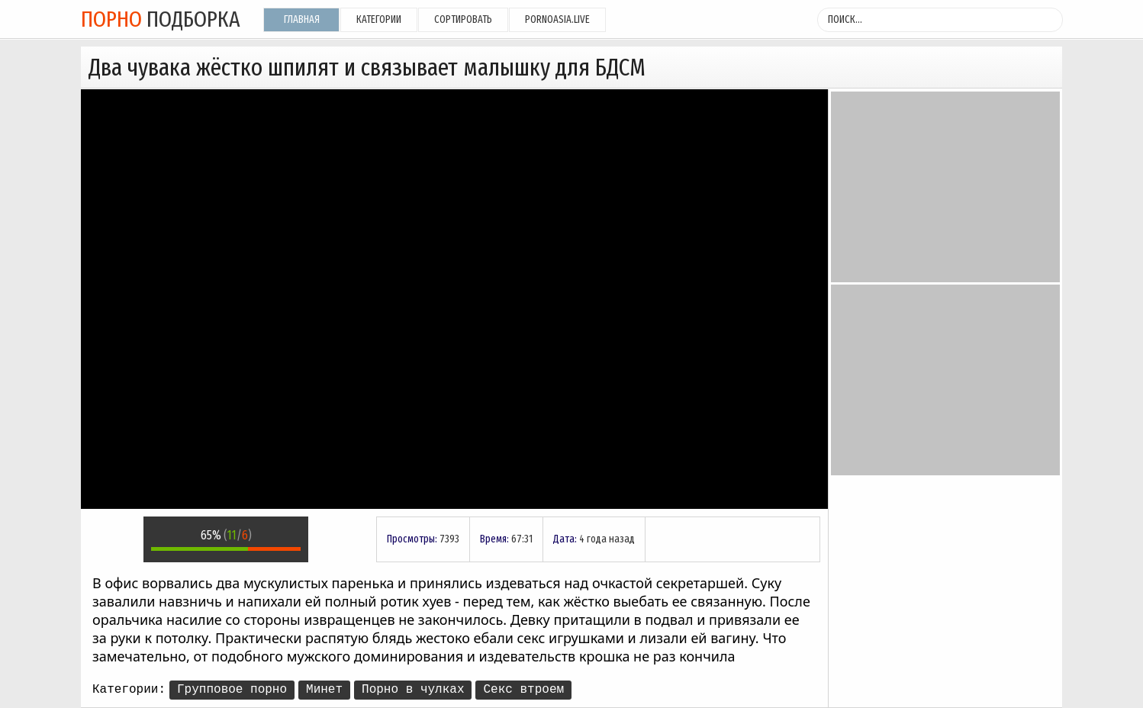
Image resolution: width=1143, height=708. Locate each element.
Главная (302, 19)
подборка (160, 19)
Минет (324, 689)
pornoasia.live (557, 19)
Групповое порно (232, 689)
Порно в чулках (413, 689)
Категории (378, 19)
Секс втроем (523, 689)
